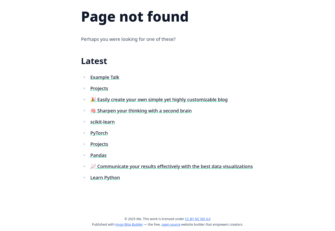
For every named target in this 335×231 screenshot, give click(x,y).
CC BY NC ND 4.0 (198, 219)
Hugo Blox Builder (129, 224)
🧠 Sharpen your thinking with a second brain (141, 110)
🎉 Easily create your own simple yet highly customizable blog (159, 99)
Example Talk (104, 77)
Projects (99, 88)
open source (170, 224)
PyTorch (99, 133)
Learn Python (105, 177)
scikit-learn (102, 122)
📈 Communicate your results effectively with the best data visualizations (171, 166)
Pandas (98, 155)
